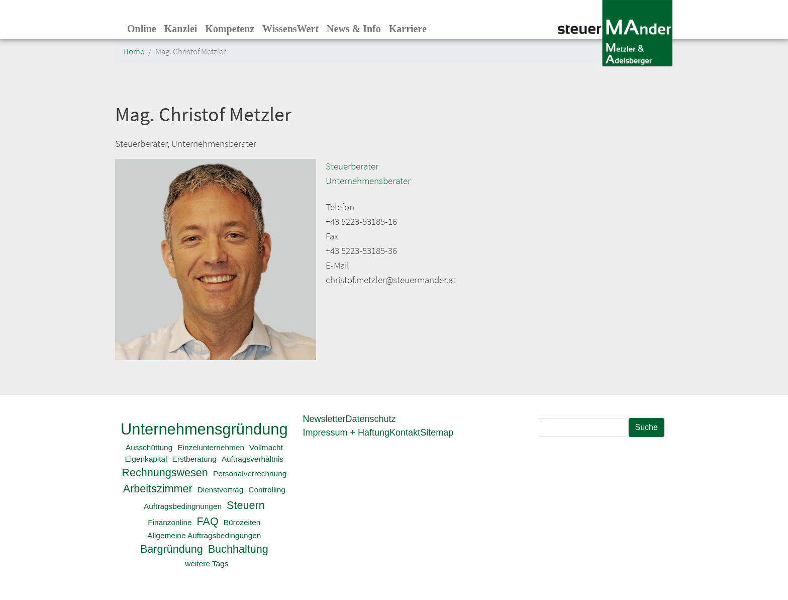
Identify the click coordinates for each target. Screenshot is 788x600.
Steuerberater (352, 166)
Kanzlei (181, 28)
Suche (646, 427)
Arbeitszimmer (157, 488)
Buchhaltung (238, 549)
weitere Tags (206, 563)
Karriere (408, 28)
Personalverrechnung (249, 473)
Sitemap (436, 432)
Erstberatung (194, 459)
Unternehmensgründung (204, 429)
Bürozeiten (242, 522)
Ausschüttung (149, 447)
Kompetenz (229, 28)
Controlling (266, 489)
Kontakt (404, 432)
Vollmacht (266, 447)
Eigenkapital (146, 459)
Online (141, 28)
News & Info (354, 28)
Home (133, 51)
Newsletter (324, 419)
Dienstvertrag (221, 489)
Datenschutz (371, 419)
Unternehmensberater (368, 181)
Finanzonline (169, 522)
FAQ (208, 521)
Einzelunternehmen (210, 447)
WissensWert (290, 28)
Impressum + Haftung (346, 432)
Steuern (246, 505)
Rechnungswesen (165, 472)
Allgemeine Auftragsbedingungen (204, 535)
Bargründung (171, 549)
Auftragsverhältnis (252, 459)
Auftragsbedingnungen (183, 506)
